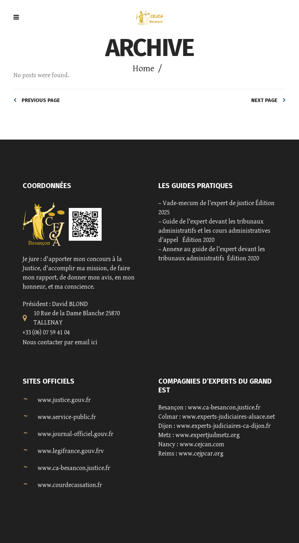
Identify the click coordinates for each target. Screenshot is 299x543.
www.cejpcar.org (201, 453)
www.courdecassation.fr (70, 485)
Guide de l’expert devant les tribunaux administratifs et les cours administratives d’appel (214, 231)
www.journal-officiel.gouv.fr (75, 434)
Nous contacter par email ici (60, 342)
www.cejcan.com (202, 444)
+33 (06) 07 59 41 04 (46, 332)
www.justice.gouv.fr (64, 400)
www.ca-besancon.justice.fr (74, 468)
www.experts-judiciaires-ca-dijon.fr (223, 426)
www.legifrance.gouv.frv (71, 451)
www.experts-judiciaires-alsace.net (228, 416)
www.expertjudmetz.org (207, 435)
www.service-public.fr (67, 417)
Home (143, 68)
